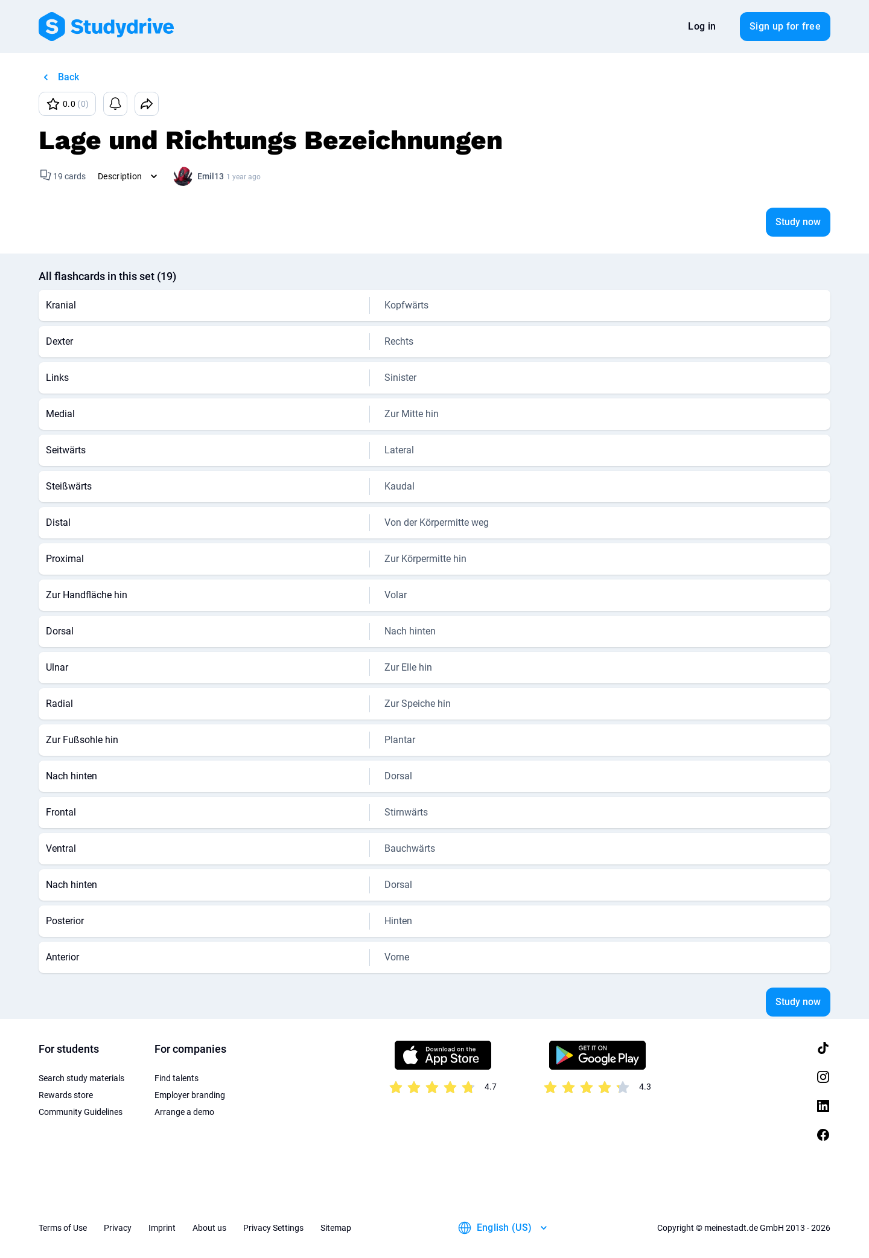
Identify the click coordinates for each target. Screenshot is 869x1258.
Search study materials (81, 1078)
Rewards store (66, 1095)
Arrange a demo (184, 1112)
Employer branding (189, 1095)
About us (209, 1228)
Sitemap (335, 1228)
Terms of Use (63, 1228)
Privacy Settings (273, 1228)
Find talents (176, 1078)
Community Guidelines (81, 1112)
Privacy (118, 1228)
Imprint (162, 1228)
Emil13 (210, 176)
